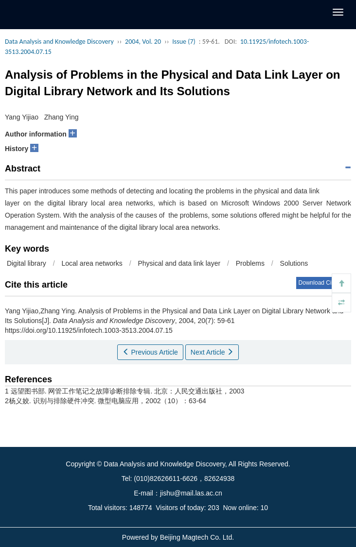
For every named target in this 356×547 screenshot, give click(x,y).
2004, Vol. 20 (143, 41)
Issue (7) (184, 41)
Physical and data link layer (179, 263)
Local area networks (91, 263)
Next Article (212, 352)
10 (264, 508)
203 (213, 508)
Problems (250, 263)
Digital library (25, 263)
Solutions (296, 263)
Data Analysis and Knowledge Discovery (59, 41)
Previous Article (150, 352)
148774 (140, 508)
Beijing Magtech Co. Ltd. (197, 537)
